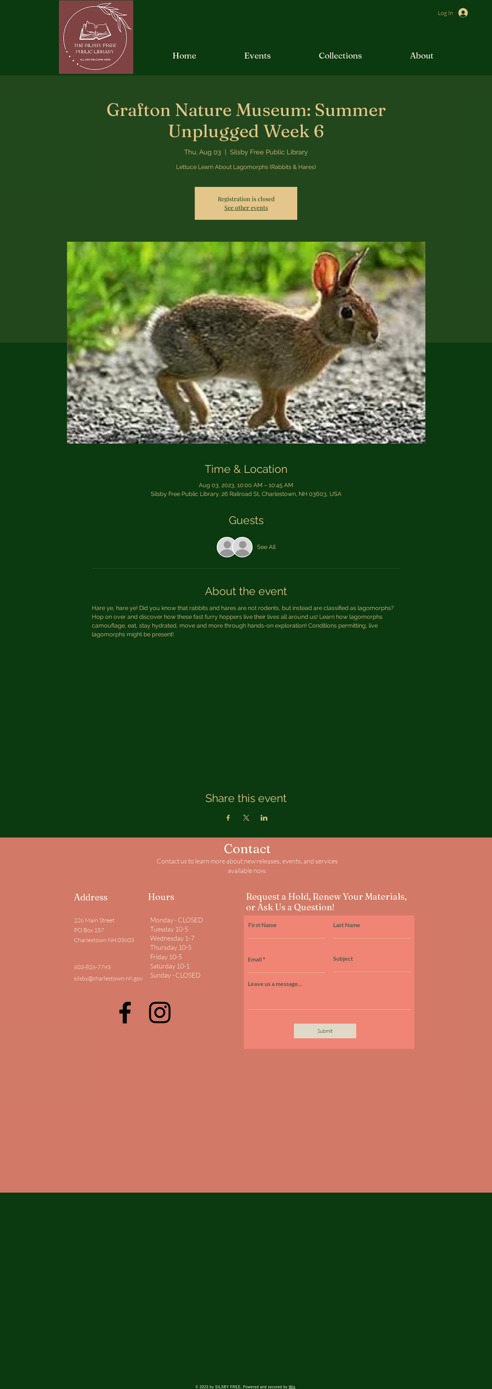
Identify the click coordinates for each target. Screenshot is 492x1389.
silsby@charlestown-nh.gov (108, 978)
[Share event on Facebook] (228, 818)
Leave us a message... (275, 984)
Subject (343, 958)
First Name (262, 925)
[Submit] (325, 1031)
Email (255, 959)
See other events (246, 207)
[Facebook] (125, 1012)
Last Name (346, 925)
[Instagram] (159, 1012)
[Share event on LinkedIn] (264, 818)
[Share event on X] (246, 818)
